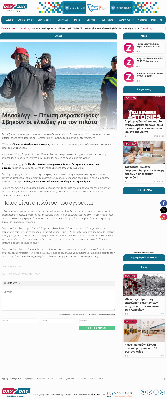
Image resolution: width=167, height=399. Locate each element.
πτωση (38, 274)
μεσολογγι (27, 274)
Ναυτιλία (142, 20)
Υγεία (101, 379)
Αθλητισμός (126, 20)
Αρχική (9, 20)
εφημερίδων (151, 252)
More (154, 20)
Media (78, 20)
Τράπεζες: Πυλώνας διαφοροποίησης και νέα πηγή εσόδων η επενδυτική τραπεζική (144, 172)
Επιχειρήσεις (46, 20)
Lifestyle (91, 20)
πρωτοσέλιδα (139, 252)
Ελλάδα (58, 36)
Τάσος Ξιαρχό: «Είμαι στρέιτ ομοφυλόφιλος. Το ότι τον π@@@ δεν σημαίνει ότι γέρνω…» (148, 48)
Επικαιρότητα (26, 20)
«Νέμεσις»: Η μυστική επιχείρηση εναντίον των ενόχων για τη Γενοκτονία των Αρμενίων (142, 304)
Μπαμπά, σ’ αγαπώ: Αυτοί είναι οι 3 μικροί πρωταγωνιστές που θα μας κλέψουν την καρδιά (149, 77)
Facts (162, 314)
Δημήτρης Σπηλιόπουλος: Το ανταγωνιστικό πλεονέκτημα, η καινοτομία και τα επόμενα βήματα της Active (144, 127)
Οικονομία (64, 20)
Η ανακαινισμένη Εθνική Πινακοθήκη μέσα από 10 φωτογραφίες (141, 348)
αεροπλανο (14, 274)
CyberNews (108, 20)
